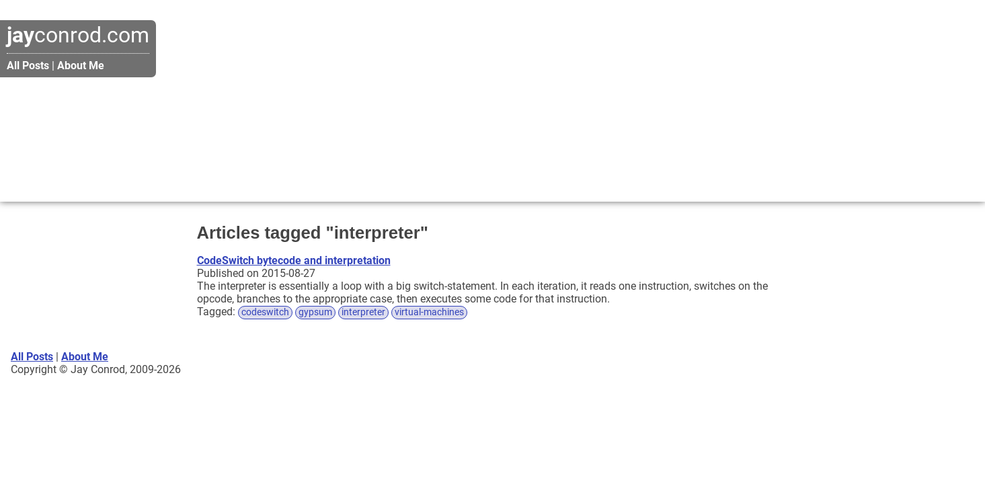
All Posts (28, 65)
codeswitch (265, 312)
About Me (80, 65)
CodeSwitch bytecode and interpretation (294, 260)
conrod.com (78, 35)
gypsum (315, 312)
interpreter (363, 312)
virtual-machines (429, 312)
